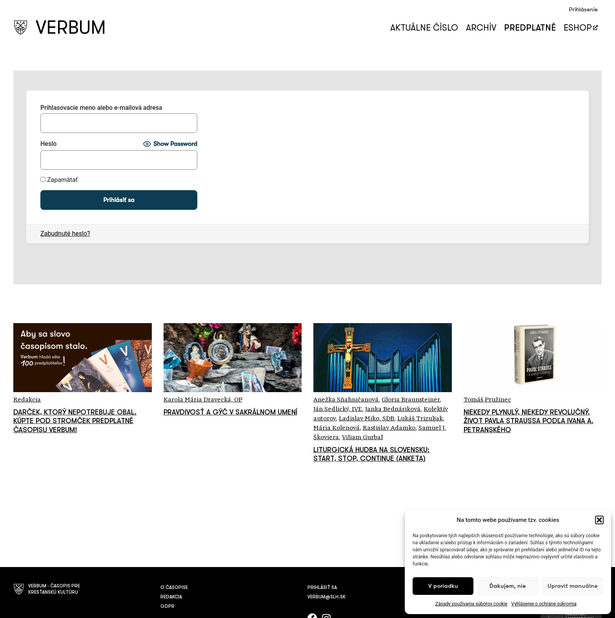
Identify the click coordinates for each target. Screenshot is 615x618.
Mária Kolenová (336, 428)
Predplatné (530, 28)
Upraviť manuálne (573, 586)
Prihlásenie (583, 9)
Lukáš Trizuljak (420, 419)
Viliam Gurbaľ (362, 437)
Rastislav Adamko (389, 428)
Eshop (581, 28)
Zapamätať (59, 180)
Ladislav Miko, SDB (366, 419)
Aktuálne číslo (424, 28)
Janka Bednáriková (392, 409)
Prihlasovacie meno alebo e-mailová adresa (101, 108)
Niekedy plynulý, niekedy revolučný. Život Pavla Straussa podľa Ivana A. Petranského (528, 421)
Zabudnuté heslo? (65, 233)
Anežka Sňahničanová (345, 400)
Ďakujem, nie (507, 586)
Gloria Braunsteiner (411, 400)
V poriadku (443, 586)
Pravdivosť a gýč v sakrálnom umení (230, 412)
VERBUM (71, 27)
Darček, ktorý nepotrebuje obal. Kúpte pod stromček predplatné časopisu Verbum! (74, 421)
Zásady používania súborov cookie (471, 604)
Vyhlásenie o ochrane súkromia (544, 604)
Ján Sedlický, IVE (337, 409)
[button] (599, 520)
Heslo (48, 144)
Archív (481, 28)
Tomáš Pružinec (487, 400)
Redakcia (27, 400)
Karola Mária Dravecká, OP (203, 400)
